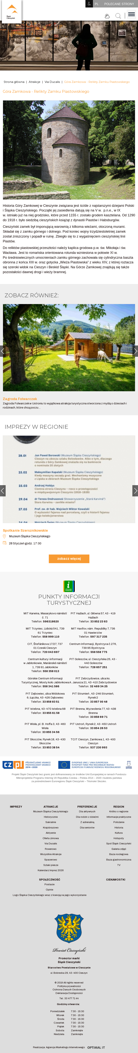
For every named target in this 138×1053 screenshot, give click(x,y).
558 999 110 (50, 636)
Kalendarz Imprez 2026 (51, 870)
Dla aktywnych (87, 811)
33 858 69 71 (99, 716)
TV (118, 865)
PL (97, 4)
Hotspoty (119, 838)
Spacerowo (50, 859)
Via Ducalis (52, 82)
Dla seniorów (87, 827)
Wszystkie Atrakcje (50, 854)
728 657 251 (98, 667)
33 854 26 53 (98, 728)
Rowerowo (51, 849)
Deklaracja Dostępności (69, 993)
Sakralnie (50, 822)
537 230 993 (98, 747)
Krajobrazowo (51, 827)
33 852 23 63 (98, 621)
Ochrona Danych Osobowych (69, 989)
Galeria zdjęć (119, 849)
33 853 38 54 (51, 747)
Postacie (49, 884)
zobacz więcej (69, 559)
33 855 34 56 (51, 732)
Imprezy (16, 806)
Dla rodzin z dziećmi (87, 817)
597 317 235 (98, 636)
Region (118, 806)
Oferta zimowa (51, 838)
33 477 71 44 (71, 998)
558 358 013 (51, 671)
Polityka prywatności (69, 986)
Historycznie (51, 817)
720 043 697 (51, 652)
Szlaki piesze (50, 865)
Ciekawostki (115, 879)
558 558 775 (98, 652)
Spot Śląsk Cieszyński (118, 843)
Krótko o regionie (118, 811)
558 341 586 (51, 686)
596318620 (51, 621)
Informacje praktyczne (119, 817)
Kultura (119, 833)
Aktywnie (51, 833)
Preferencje (87, 806)
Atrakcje (34, 82)
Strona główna (14, 82)
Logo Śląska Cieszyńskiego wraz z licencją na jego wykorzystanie (49, 895)
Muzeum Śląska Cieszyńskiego (50, 811)
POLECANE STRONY (119, 4)
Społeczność (49, 879)
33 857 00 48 (98, 701)
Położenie (118, 822)
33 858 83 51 (50, 701)
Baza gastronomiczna (118, 859)
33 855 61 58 (51, 712)
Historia (119, 827)
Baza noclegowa (118, 854)
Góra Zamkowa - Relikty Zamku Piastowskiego (97, 82)
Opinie (49, 889)
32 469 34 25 (99, 686)
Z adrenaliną (87, 822)
